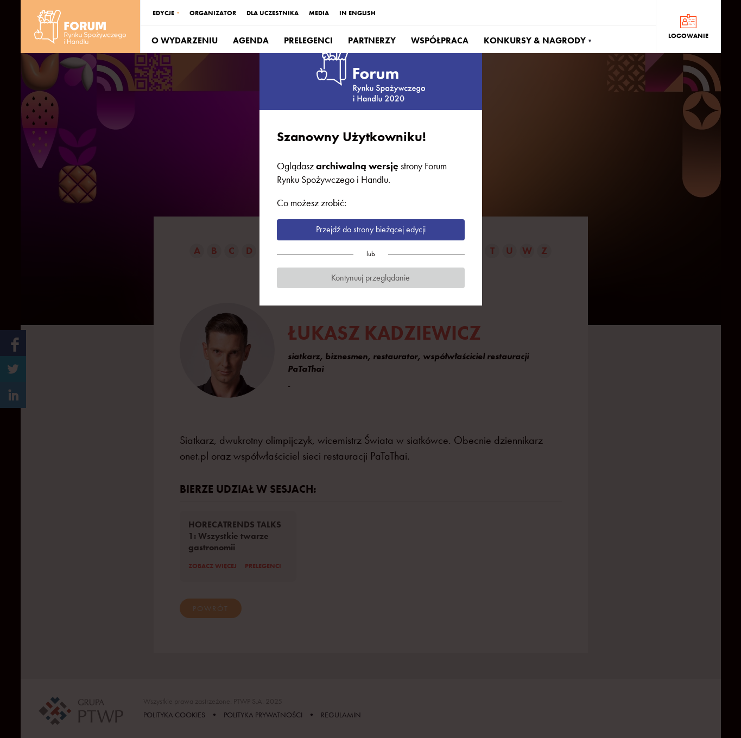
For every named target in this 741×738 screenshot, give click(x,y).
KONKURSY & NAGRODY (535, 40)
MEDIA (319, 13)
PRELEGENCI (308, 40)
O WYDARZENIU (184, 40)
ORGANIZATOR (212, 13)
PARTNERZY (372, 40)
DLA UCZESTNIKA (272, 13)
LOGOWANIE (688, 35)
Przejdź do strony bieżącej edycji (371, 229)
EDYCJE (163, 13)
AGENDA (251, 40)
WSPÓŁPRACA (439, 40)
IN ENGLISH (357, 13)
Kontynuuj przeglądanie (370, 277)
